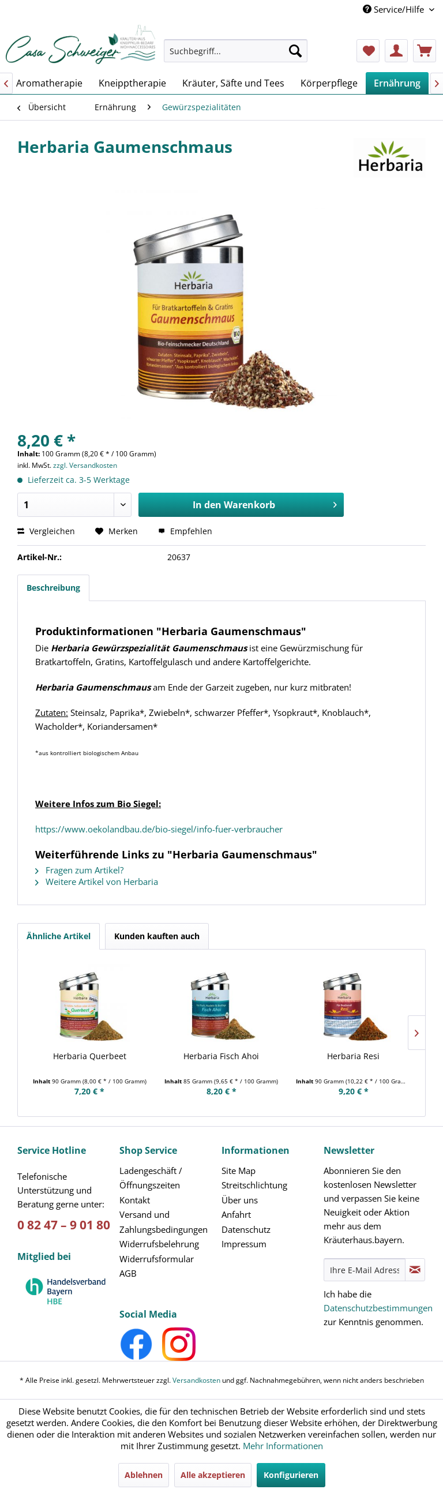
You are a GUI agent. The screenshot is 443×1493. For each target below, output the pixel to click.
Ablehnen (144, 1474)
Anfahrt (236, 1214)
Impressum (244, 1244)
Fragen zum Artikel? (79, 870)
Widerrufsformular (156, 1259)
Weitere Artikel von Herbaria (96, 881)
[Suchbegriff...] (236, 50)
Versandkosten (196, 1380)
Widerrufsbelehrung (159, 1244)
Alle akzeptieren (213, 1474)
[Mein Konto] (396, 50)
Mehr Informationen (283, 1445)
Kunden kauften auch (157, 936)
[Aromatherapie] (49, 83)
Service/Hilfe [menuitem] (394, 9)
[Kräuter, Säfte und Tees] (233, 83)
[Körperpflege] (329, 83)
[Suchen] (295, 50)
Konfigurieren (291, 1474)
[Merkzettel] (368, 50)
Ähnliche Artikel (59, 936)
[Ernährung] (397, 83)
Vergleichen (46, 531)
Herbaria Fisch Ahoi (221, 1056)
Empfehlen (185, 531)
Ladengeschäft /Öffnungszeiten (150, 1178)
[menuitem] (236, 56)
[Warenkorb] (424, 50)
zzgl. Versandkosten (85, 465)
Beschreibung (53, 587)
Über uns (240, 1200)
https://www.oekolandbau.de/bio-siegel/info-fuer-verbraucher (159, 829)
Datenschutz (246, 1229)
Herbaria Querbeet (89, 1056)
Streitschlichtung (254, 1185)
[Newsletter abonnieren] (415, 1269)
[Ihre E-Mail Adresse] (365, 1269)
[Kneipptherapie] (132, 83)
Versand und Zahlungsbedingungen (163, 1222)
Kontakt (134, 1200)
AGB (128, 1273)
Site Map (239, 1170)
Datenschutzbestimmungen (378, 1308)
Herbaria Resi (353, 1056)
